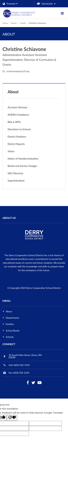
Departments (12, 317)
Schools (10, 336)
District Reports (16, 143)
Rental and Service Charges (27, 167)
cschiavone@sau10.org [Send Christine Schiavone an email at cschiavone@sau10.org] (17, 71)
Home (5, 23)
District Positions (17, 136)
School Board (12, 330)
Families (10, 324)
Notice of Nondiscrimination (27, 159)
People (23, 23)
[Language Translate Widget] (17, 3)
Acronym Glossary (17, 107)
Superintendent (16, 180)
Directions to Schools (19, 129)
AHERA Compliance (23, 115)
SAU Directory (15, 173)
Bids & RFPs (14, 121)
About (14, 23)
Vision (11, 151)
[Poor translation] (12, 418)
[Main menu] (62, 13)
